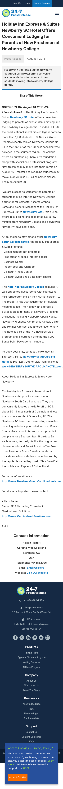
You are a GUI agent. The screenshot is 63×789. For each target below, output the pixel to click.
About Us (31, 681)
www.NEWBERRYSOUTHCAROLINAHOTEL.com (32, 366)
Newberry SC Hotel (22, 117)
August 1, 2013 (36, 59)
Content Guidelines (31, 737)
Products (31, 647)
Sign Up (17, 3)
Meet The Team (31, 690)
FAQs (31, 742)
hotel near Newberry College (26, 287)
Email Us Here (35, 568)
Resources (31, 698)
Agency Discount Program (31, 657)
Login (27, 3)
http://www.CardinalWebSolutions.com (26, 516)
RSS (31, 709)
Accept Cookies (17, 777)
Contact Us (31, 732)
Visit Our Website (37, 573)
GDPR (26, 768)
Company (31, 675)
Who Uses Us (31, 686)
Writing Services (31, 662)
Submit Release (42, 3)
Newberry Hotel (33, 212)
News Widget (31, 714)
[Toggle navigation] (57, 13)
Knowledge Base (31, 704)
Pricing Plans (31, 653)
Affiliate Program (31, 667)
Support (31, 726)
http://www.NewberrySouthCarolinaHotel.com (31, 481)
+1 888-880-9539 (34, 600)
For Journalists (31, 718)
